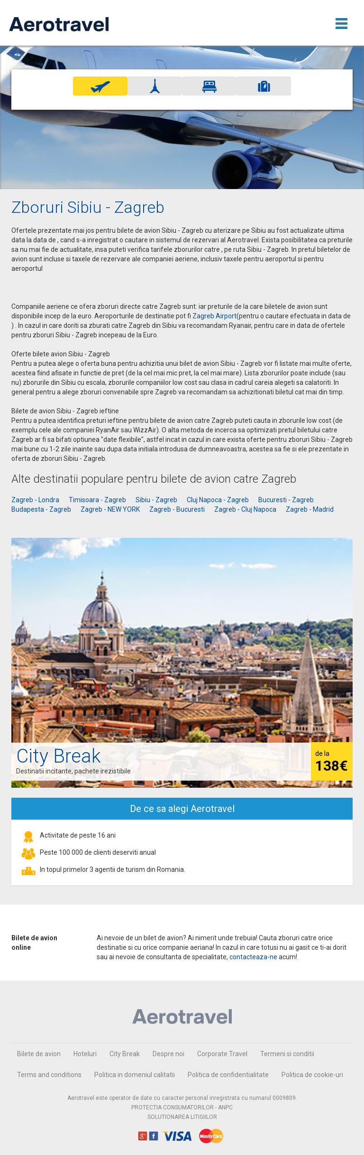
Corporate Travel (222, 1054)
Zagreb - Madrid (310, 509)
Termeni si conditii (287, 1054)
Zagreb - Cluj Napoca (245, 509)
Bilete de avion (39, 1054)
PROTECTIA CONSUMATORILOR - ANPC (182, 1107)
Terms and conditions (49, 1075)
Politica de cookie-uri (312, 1075)
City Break (124, 1054)
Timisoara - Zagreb (97, 500)
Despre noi (168, 1054)
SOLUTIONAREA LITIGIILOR (182, 1117)
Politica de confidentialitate (228, 1075)
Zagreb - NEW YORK (110, 509)
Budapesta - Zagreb (41, 509)
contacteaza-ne (253, 957)
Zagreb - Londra (35, 500)
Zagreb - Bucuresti (177, 509)
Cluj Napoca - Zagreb (218, 500)
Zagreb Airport (214, 316)
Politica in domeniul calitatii (134, 1075)
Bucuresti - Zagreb (286, 500)
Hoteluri (85, 1054)
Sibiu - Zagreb (156, 500)
